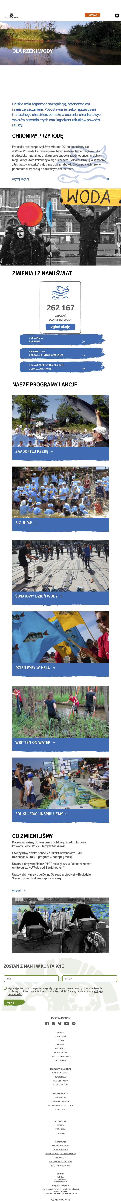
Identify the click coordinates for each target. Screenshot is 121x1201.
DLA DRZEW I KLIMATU (60, 1074)
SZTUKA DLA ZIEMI (60, 1086)
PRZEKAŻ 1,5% (60, 1159)
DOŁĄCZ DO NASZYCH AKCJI (60, 1163)
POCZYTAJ (61, 1134)
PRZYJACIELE (60, 1049)
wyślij (11, 1003)
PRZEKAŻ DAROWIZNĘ (60, 1147)
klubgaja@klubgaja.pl (60, 1187)
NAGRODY (60, 1045)
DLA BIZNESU (60, 1099)
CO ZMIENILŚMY (60, 1053)
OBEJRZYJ (60, 1126)
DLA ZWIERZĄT (60, 1078)
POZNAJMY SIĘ (60, 1037)
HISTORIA (60, 1041)
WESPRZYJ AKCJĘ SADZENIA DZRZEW (61, 1155)
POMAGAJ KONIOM (60, 1151)
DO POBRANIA (60, 1061)
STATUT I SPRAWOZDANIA (60, 1057)
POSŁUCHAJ (60, 1130)
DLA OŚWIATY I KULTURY (60, 1103)
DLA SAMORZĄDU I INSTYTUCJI (60, 1107)
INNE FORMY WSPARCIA (60, 1167)
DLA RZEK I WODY (60, 1082)
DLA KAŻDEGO (60, 1111)
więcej (17, 891)
